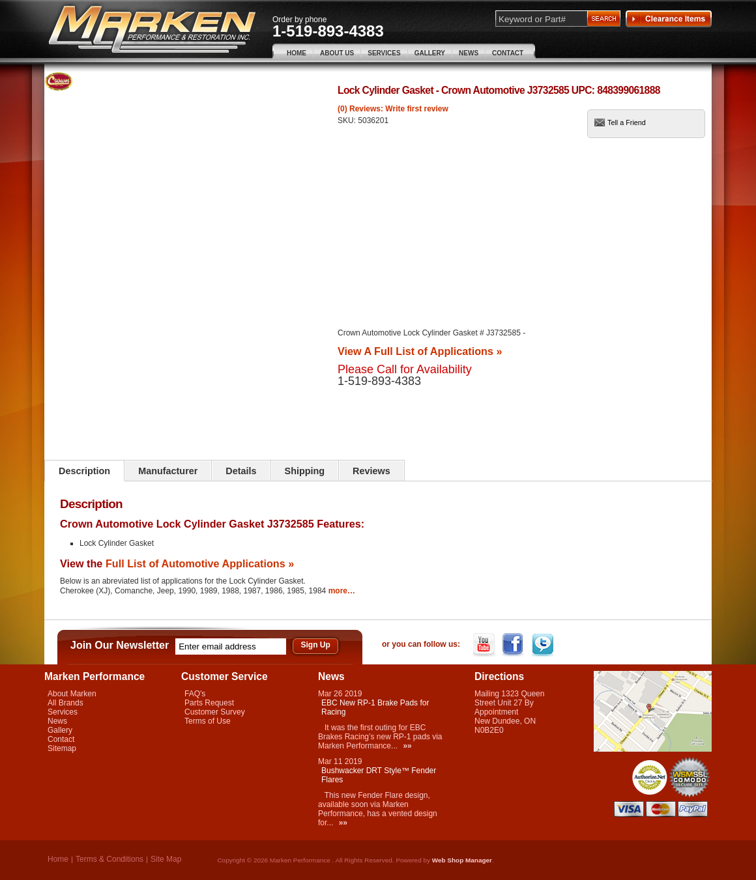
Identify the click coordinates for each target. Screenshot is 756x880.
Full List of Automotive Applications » (200, 563)
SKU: (348, 120)
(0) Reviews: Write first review (393, 108)
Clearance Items (669, 18)
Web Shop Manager (462, 860)
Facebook (514, 645)
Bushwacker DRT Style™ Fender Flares (378, 775)
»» (407, 745)
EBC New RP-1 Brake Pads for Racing (375, 707)
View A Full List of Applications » (420, 351)
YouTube (485, 645)
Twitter (544, 645)
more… (341, 590)
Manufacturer (167, 471)
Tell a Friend (626, 122)
